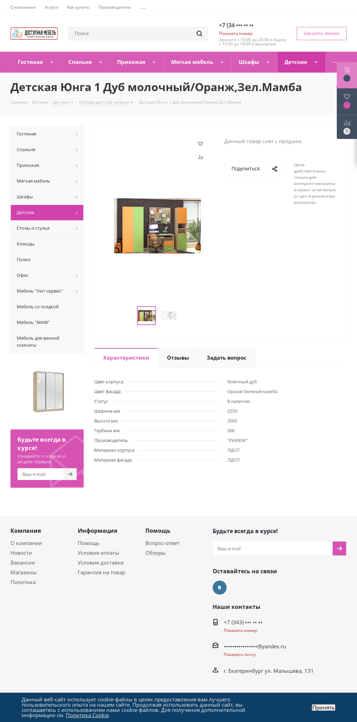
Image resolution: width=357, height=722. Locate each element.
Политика (23, 582)
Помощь (88, 542)
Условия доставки (101, 562)
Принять (323, 707)
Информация (97, 531)
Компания (25, 531)
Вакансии (22, 562)
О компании (26, 542)
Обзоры (155, 552)
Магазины (23, 572)
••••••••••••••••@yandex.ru (255, 646)
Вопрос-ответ (162, 542)
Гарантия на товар (101, 572)
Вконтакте (220, 588)
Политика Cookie (87, 715)
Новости (21, 552)
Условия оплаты (98, 552)
